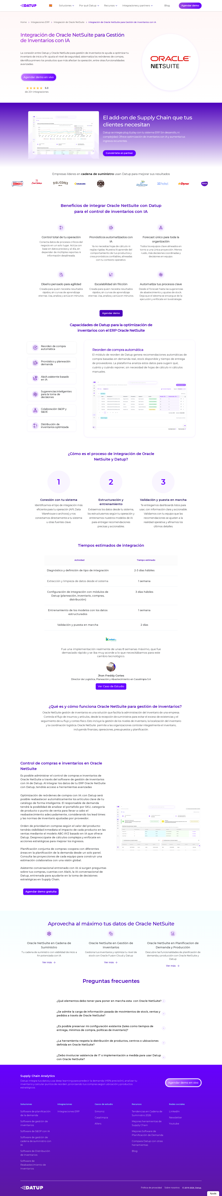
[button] (49, 5)
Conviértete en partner (119, 153)
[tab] (51, 349)
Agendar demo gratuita (40, 891)
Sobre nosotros (172, 1187)
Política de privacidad (151, 1187)
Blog (167, 5)
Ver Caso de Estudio (111, 686)
